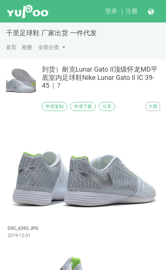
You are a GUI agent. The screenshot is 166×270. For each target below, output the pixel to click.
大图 (152, 106)
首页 (11, 47)
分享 (106, 106)
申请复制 (55, 106)
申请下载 (83, 106)
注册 (132, 11)
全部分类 (48, 47)
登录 (111, 11)
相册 (27, 47)
